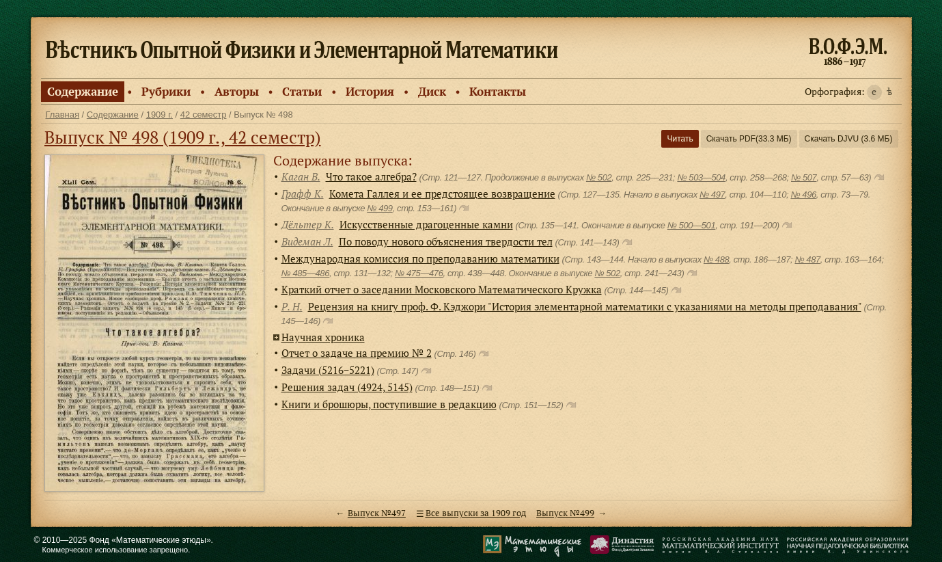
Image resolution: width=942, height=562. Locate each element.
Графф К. (302, 193)
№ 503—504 (701, 177)
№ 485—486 (305, 273)
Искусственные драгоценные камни (426, 224)
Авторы (236, 91)
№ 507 (803, 177)
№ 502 (598, 177)
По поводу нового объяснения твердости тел (446, 241)
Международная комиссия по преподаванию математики (420, 258)
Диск (432, 91)
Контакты (497, 91)
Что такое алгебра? (371, 176)
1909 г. (159, 114)
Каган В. (300, 176)
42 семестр (203, 114)
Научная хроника (323, 337)
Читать (680, 139)
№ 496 (803, 194)
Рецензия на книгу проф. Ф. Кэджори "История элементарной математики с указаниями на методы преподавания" (584, 306)
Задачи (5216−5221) (327, 370)
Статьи (302, 91)
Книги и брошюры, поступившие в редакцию (389, 404)
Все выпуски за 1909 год (476, 513)
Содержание (82, 91)
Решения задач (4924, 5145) (347, 387)
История (370, 91)
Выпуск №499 (565, 513)
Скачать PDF (749, 139)
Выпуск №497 (377, 513)
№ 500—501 (691, 225)
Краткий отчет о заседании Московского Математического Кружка (441, 289)
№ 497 (712, 194)
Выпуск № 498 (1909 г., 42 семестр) (182, 137)
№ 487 (807, 259)
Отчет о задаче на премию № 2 (356, 353)
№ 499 (379, 208)
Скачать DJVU (849, 139)
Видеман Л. (307, 241)
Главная (62, 114)
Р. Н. (292, 306)
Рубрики (166, 91)
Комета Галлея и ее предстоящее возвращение (442, 193)
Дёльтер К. (307, 224)
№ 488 (716, 259)
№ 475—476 (419, 273)
